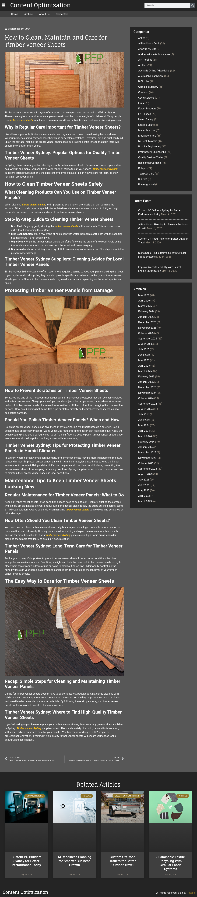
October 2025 (146, 333)
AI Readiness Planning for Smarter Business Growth (74, 861)
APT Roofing (145, 59)
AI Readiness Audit (149, 43)
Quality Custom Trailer (150, 157)
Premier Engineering (149, 146)
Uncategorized (146, 184)
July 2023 (143, 479)
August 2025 (145, 344)
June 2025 (144, 354)
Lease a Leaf (145, 124)
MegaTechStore (147, 135)
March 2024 (145, 436)
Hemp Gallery (146, 119)
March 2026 (145, 306)
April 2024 (144, 430)
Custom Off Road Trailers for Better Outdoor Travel (122, 861)
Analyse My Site (147, 48)
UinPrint (142, 179)
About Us (44, 14)
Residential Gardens (149, 162)
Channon (143, 92)
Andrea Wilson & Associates (154, 54)
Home (14, 14)
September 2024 (147, 403)
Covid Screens (146, 97)
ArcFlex (142, 65)
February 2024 (146, 441)
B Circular (143, 81)
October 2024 (146, 398)
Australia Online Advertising (153, 70)
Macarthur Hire (146, 130)
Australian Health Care (151, 76)
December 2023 (147, 452)
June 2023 (144, 485)
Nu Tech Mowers (147, 141)
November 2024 (147, 392)
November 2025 (147, 327)
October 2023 (146, 463)
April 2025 (144, 365)
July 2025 (143, 349)
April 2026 (144, 300)
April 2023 (144, 495)
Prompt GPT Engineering (152, 151)
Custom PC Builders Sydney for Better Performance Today (26, 861)
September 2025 (147, 338)
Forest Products (147, 108)
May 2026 (143, 295)
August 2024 (145, 409)
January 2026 (146, 316)
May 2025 (143, 360)
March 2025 (145, 371)
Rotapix (142, 168)
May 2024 (143, 425)
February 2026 (146, 311)
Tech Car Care (146, 173)
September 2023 (147, 468)
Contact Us (62, 14)
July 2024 (143, 414)
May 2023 (143, 490)
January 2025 (146, 381)
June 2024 (144, 419)
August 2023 (145, 474)
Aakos (141, 38)
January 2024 (146, 447)
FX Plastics (144, 113)
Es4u (141, 103)
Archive (28, 14)
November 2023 (147, 457)
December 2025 (147, 322)
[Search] (192, 5)
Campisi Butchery (148, 86)
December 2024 (147, 387)
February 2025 (146, 376)
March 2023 (145, 501)
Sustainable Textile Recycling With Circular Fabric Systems (170, 863)
